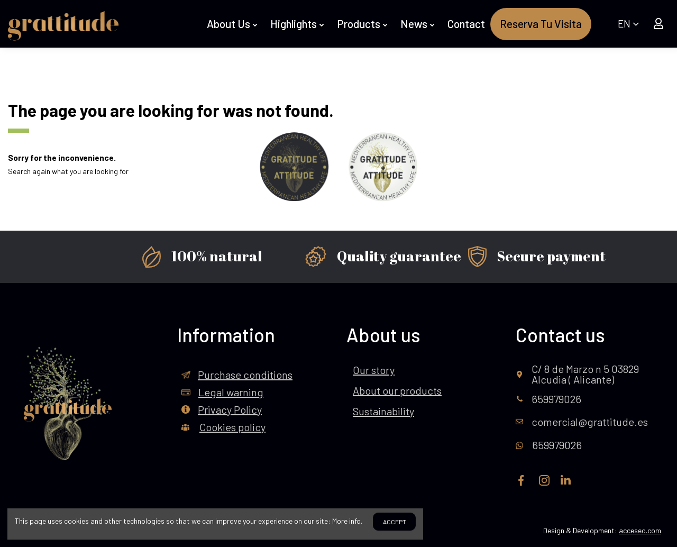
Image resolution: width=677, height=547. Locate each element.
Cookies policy (232, 427)
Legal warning (230, 392)
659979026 (556, 399)
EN (628, 23)
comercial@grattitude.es (590, 421)
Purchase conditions (245, 374)
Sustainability (383, 411)
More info (346, 520)
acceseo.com (640, 530)
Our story (374, 369)
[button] (233, 24)
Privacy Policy (230, 409)
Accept (394, 521)
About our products (397, 390)
